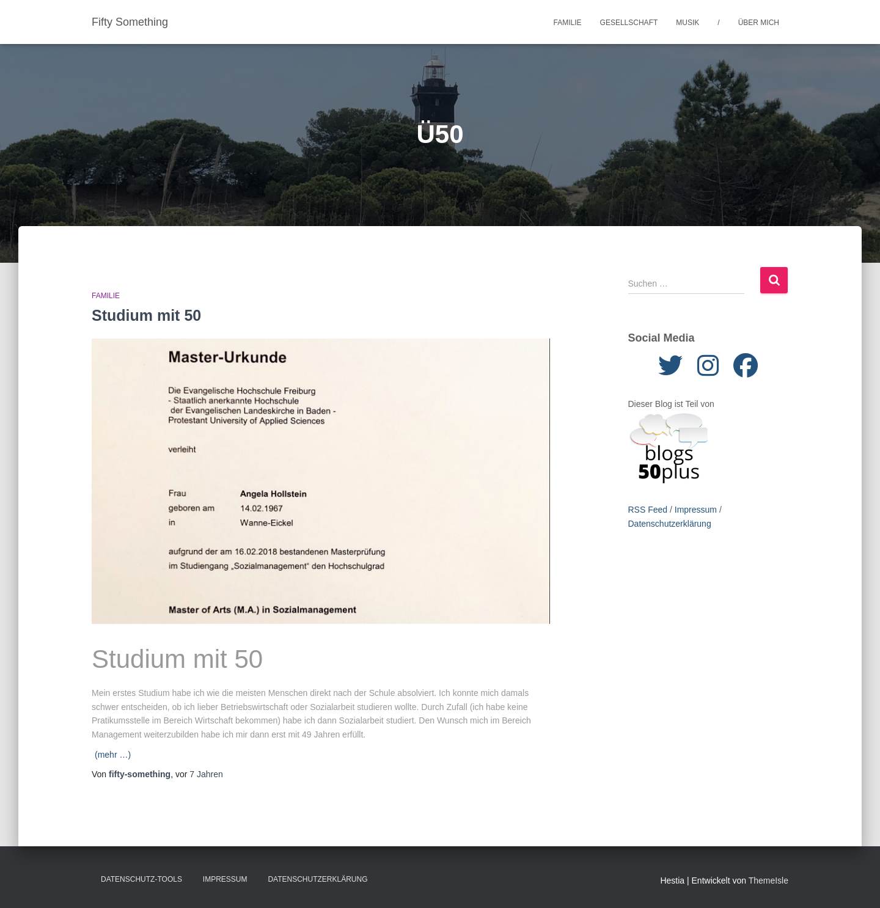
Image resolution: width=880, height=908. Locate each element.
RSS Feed (648, 509)
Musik (687, 22)
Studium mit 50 (146, 315)
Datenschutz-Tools (141, 879)
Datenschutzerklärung (669, 524)
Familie (568, 22)
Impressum (696, 509)
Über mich (758, 22)
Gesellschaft (629, 22)
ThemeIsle (768, 880)
